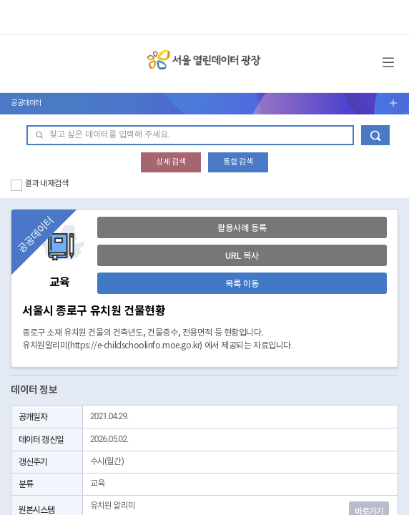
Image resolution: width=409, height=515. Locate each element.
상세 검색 (171, 162)
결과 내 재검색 (47, 183)
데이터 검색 (375, 135)
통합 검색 (238, 162)
